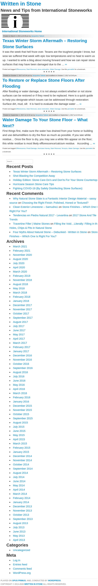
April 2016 (19, 389)
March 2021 (20, 246)
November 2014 (22, 460)
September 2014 (23, 468)
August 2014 (20, 472)
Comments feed (22, 568)
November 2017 (22, 309)
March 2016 (20, 393)
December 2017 (22, 305)
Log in (16, 560)
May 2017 (19, 334)
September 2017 (23, 317)
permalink (70, 69)
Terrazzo (65, 148)
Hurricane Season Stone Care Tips (33, 184)
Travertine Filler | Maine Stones (31, 223)
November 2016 (22, 359)
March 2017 (20, 342)
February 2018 (21, 296)
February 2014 (21, 498)
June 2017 (19, 330)
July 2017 (18, 326)
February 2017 (21, 347)
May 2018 (19, 288)
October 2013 (21, 514)
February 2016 (21, 397)
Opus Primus (19, 581)
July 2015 (18, 426)
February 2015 (21, 447)
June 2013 (19, 531)
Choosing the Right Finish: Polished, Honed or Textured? (55, 202)
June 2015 (19, 430)
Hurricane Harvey (44, 148)
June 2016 (19, 380)
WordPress (54, 581)
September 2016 (23, 368)
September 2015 (23, 418)
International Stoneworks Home (22, 31)
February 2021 (21, 250)
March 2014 (20, 493)
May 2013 (19, 535)
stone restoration (43, 69)
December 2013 (22, 506)
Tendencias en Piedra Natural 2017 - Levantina (40, 215)
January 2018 (21, 300)
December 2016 (22, 355)
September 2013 (23, 518)
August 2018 (20, 284)
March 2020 (20, 271)
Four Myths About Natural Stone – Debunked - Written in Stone (50, 232)
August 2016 (20, 372)
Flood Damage (31, 148)
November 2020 (22, 254)
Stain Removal (31, 69)
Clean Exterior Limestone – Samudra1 (35, 206)
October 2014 (21, 464)
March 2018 (20, 292)
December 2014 (22, 456)
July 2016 (18, 376)
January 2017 (21, 351)
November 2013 (22, 510)
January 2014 (21, 502)
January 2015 (21, 451)
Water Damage (55, 69)
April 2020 (19, 267)
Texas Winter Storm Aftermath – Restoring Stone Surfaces (47, 171)
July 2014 (18, 477)
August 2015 (20, 422)
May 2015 (19, 435)
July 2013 (18, 527)
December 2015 (22, 405)
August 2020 (20, 259)
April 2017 (19, 338)
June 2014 (19, 481)
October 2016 (21, 363)
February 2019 (21, 275)
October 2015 (21, 414)
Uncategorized (21, 550)
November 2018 (22, 280)
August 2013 (20, 523)
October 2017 (21, 313)
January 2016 (21, 401)
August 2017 (20, 321)
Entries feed (20, 564)
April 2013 (19, 539)
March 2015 (20, 443)
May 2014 (19, 485)
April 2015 (19, 439)
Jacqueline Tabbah (37, 36)
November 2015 (22, 409)
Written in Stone (21, 4)
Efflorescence (21, 69)
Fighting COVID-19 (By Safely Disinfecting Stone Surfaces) (47, 188)
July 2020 (18, 263)
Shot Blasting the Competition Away (34, 175)
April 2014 (19, 489)
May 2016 (19, 384)
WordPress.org (22, 572)
